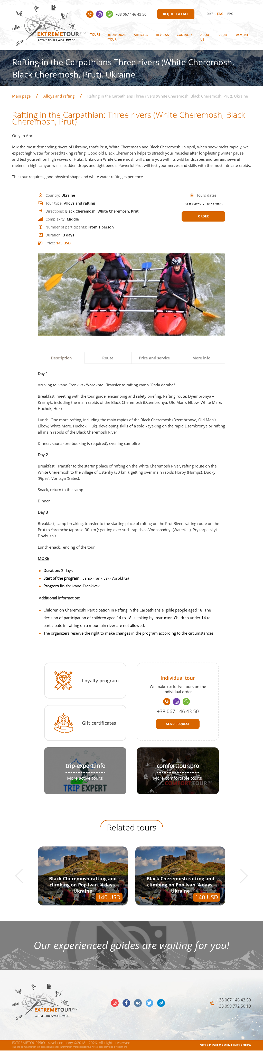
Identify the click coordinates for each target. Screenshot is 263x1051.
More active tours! (85, 778)
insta (115, 1003)
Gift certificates (99, 723)
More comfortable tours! (177, 778)
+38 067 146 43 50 (131, 14)
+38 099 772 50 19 (234, 1006)
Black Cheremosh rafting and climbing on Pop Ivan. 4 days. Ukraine (83, 885)
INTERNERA (242, 1045)
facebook (126, 1003)
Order (203, 216)
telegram (161, 1003)
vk (138, 1003)
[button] (22, 876)
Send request (178, 724)
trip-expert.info (85, 766)
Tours (95, 34)
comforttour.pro (178, 766)
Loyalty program (100, 681)
